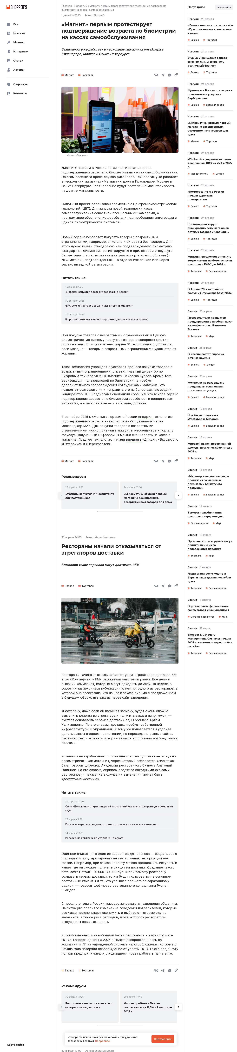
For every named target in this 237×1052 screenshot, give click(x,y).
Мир (211, 336)
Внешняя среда (215, 104)
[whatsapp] (170, 75)
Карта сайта (15, 1044)
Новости (79, 5)
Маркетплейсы (199, 173)
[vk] (156, 75)
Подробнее (102, 1041)
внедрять (134, 439)
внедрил (145, 417)
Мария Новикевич (106, 537)
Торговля (87, 75)
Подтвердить (162, 1039)
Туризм (195, 364)
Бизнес (69, 586)
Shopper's (100, 15)
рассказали (112, 679)
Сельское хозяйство (203, 616)
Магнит (69, 75)
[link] (120, 292)
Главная (66, 5)
